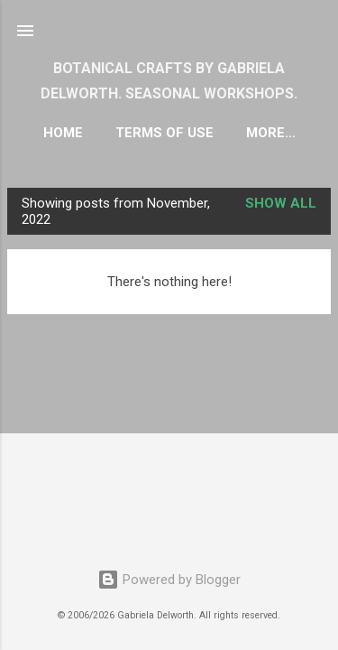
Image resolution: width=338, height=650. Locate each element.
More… (271, 133)
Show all (280, 203)
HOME (63, 133)
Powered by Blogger (169, 579)
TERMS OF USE (164, 133)
